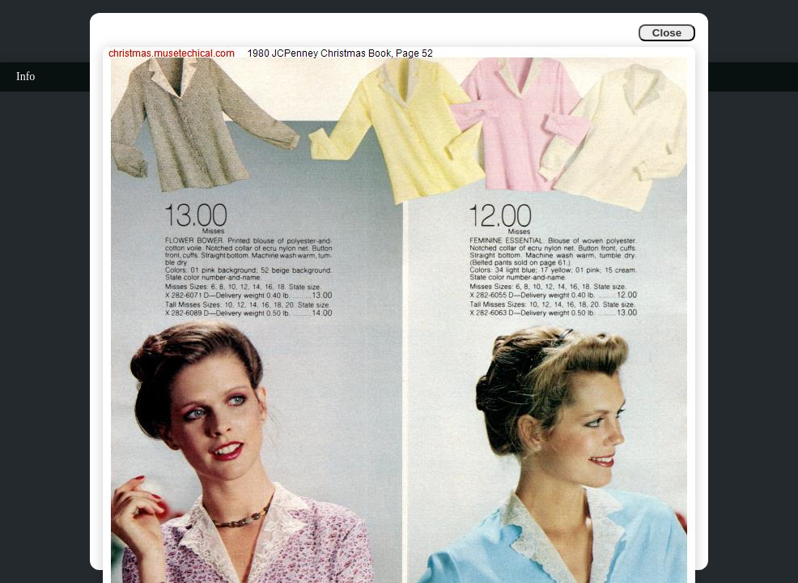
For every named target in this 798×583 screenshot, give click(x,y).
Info (25, 76)
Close (666, 33)
